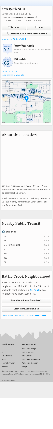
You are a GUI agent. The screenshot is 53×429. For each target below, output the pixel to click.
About (4, 352)
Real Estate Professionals (31, 359)
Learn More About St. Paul (26, 309)
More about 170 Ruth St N (13, 39)
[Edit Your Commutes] (36, 17)
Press (4, 359)
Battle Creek (40, 316)
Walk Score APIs (28, 352)
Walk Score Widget (29, 349)
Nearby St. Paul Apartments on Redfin (26, 33)
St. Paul (20, 14)
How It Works (7, 356)
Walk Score (8, 344)
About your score (11, 71)
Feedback (5, 367)
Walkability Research (30, 363)
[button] (26, 99)
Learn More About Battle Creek (26, 300)
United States (7, 316)
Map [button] (39, 27)
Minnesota (19, 316)
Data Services (27, 356)
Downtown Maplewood (24, 18)
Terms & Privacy (8, 363)
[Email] (12, 348)
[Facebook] (7, 348)
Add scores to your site (13, 75)
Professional (29, 344)
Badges (25, 367)
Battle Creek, (8, 14)
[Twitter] (3, 348)
